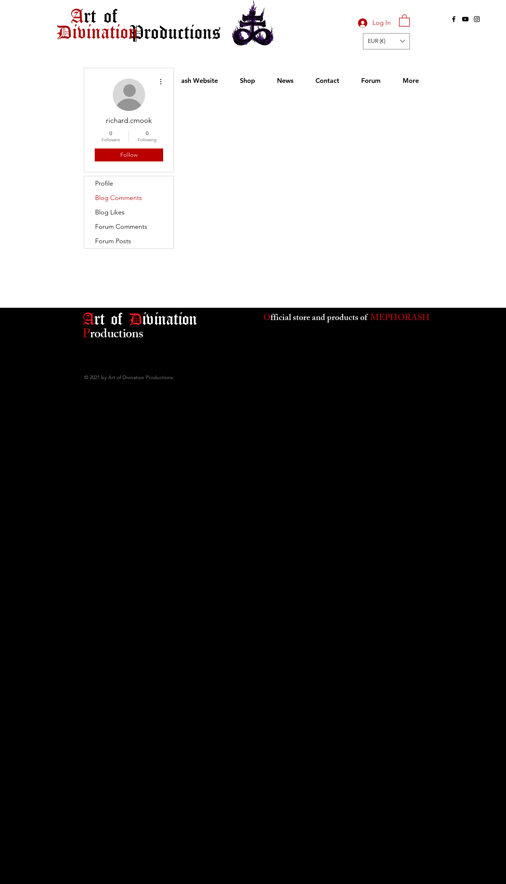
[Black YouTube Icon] (465, 19)
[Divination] (97, 31)
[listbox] (386, 41)
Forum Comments (121, 227)
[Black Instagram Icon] (477, 19)
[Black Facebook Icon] (454, 19)
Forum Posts (113, 241)
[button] (404, 20)
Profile (104, 183)
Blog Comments (118, 198)
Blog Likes (110, 212)
